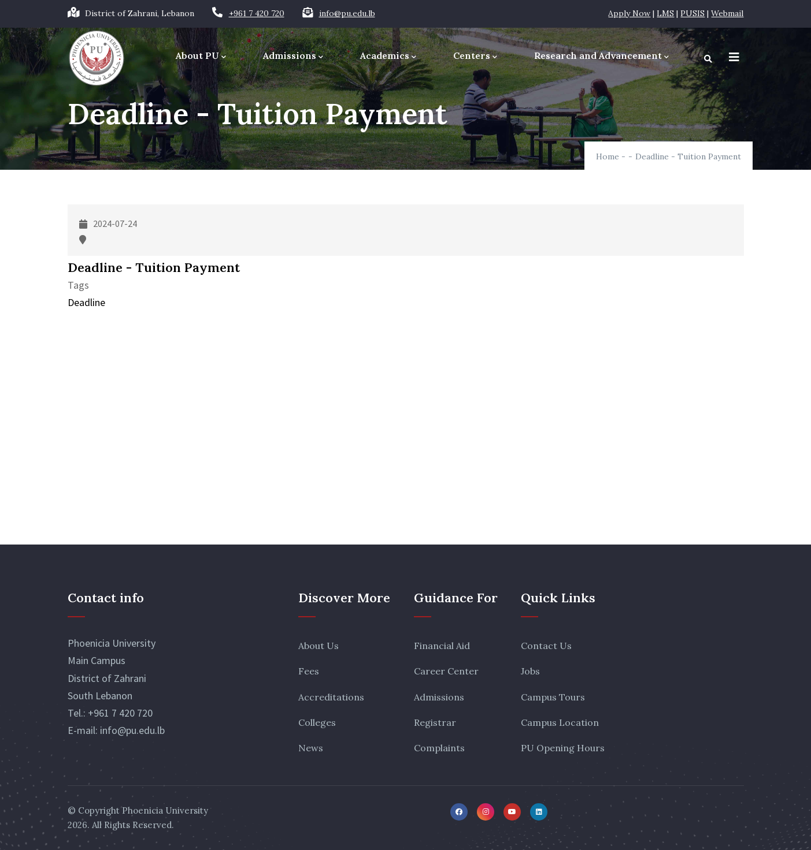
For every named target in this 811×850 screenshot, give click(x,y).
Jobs (530, 671)
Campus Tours (553, 697)
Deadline (86, 302)
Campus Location (560, 722)
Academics (388, 56)
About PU (201, 56)
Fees (308, 671)
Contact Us (546, 645)
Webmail (727, 13)
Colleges (317, 722)
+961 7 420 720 (256, 13)
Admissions (293, 56)
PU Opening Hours (563, 748)
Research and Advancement (601, 56)
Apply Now (629, 13)
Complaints (439, 748)
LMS (665, 13)
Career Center (446, 671)
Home (607, 156)
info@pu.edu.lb (347, 13)
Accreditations (331, 697)
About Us (318, 645)
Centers (475, 56)
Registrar (435, 722)
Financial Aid (442, 645)
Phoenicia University (165, 810)
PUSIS (692, 13)
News (310, 748)
